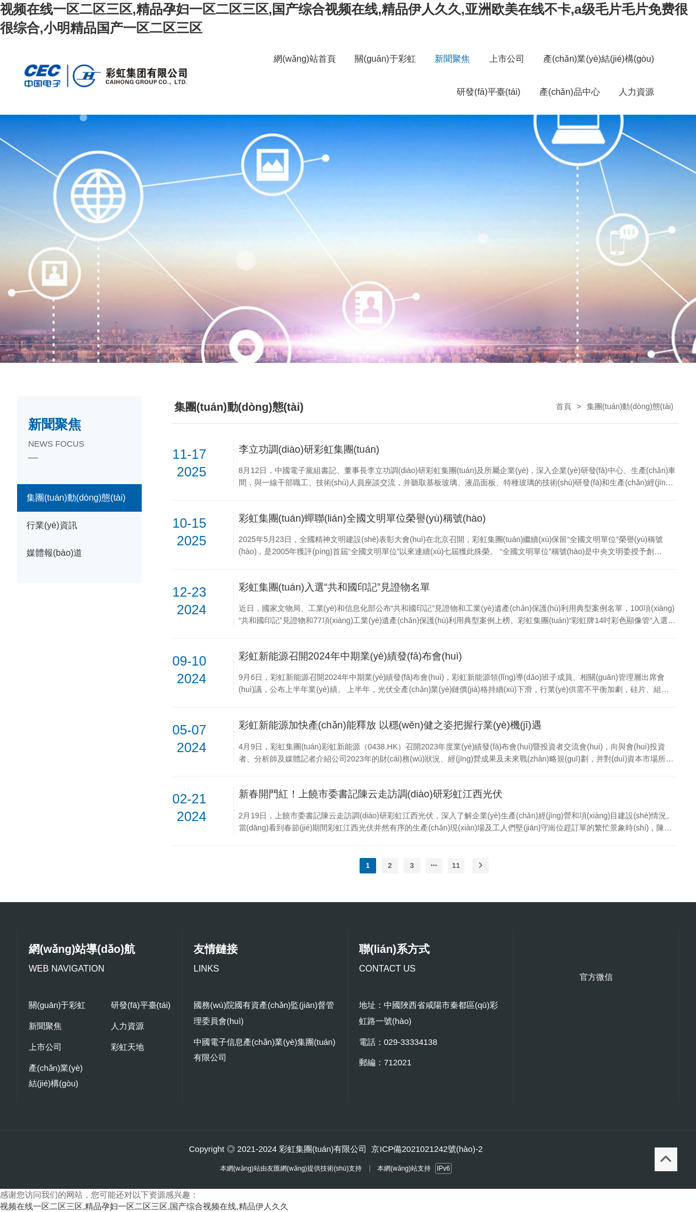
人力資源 (127, 1026)
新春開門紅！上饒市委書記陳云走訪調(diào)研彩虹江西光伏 (370, 794)
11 (456, 865)
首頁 (563, 406)
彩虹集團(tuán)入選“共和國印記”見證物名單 (334, 587)
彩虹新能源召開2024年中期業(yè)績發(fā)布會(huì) (350, 656)
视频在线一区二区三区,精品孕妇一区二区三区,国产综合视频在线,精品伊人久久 (144, 1206)
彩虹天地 (127, 1047)
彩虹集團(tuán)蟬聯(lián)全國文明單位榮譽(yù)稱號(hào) (362, 518)
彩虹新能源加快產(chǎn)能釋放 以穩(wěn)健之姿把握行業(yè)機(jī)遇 (390, 725)
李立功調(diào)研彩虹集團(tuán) (309, 449)
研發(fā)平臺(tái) (140, 1005)
